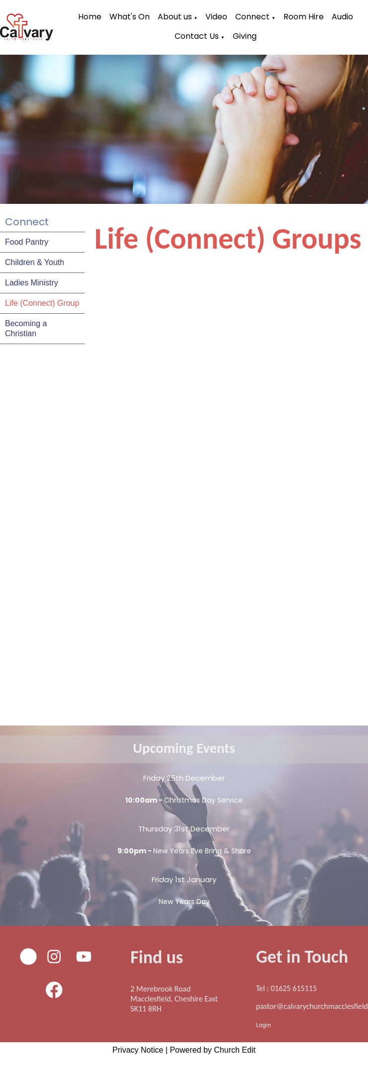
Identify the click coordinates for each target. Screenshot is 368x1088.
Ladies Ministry (31, 282)
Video (216, 16)
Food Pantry (26, 242)
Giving (245, 36)
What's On (129, 16)
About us (175, 16)
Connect (252, 16)
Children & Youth (34, 262)
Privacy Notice (137, 1050)
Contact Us (197, 36)
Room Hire (303, 16)
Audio (342, 16)
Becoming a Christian (26, 328)
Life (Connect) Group (42, 303)
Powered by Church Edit (213, 1050)
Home (89, 16)
